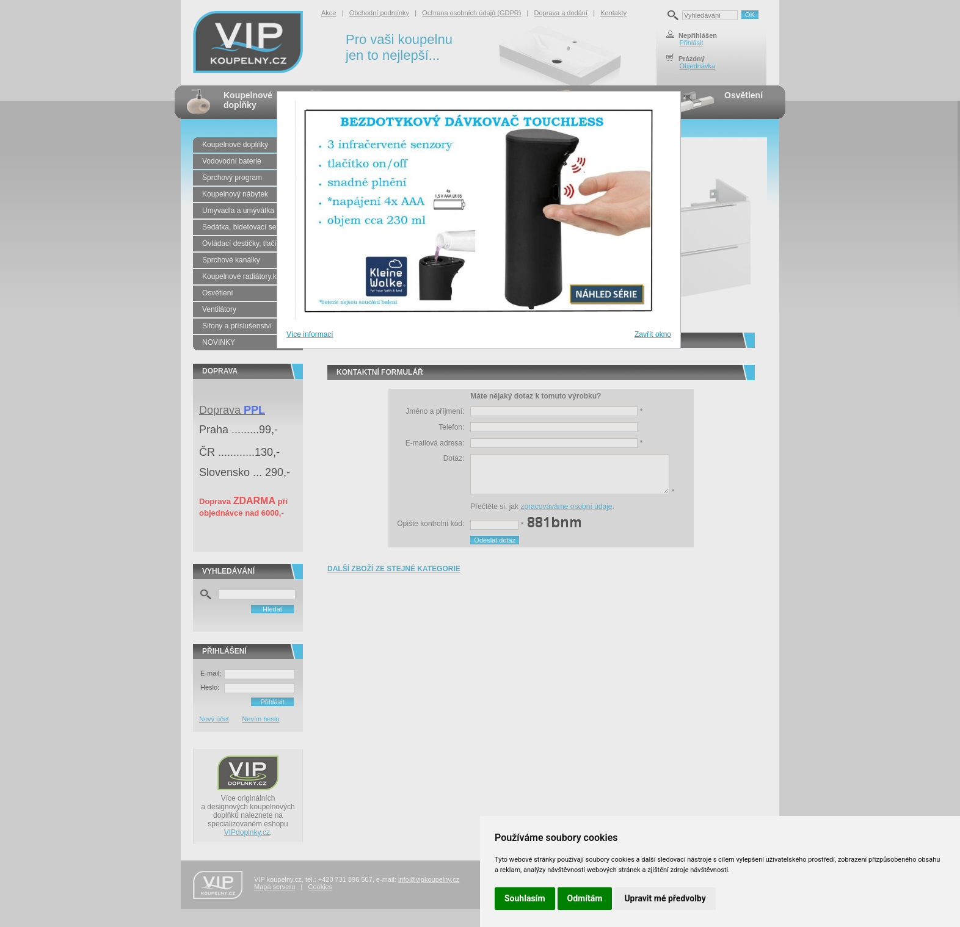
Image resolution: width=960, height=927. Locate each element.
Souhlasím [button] (524, 898)
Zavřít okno (653, 334)
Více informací (309, 334)
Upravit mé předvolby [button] (664, 898)
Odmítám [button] (585, 898)
